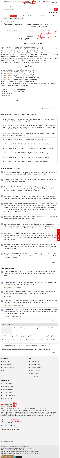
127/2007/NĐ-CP (18, 49)
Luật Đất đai (25, 453)
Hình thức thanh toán (8, 386)
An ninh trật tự (7, 278)
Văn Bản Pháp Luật (6, 453)
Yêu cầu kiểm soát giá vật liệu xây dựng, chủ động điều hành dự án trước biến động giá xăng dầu (28, 336)
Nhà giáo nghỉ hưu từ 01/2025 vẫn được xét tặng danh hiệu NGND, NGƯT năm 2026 (24, 345)
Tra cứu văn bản (35, 361)
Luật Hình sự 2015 (33, 453)
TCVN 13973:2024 (8, 77)
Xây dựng (18, 287)
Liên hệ (4, 370)
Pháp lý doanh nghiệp (36, 367)
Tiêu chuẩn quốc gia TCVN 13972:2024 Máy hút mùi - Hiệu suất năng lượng (26, 153)
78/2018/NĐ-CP (18, 53)
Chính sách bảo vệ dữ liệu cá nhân (11, 395)
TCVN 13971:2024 (8, 74)
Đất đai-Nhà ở (11, 287)
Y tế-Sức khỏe (7, 296)
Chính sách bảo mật (8, 392)
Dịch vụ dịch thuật (35, 370)
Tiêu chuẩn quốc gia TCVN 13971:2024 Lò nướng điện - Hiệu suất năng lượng (27, 157)
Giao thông (14, 278)
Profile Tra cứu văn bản (8, 367)
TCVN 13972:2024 (8, 76)
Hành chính (7, 316)
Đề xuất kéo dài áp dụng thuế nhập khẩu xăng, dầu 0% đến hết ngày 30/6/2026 (34, 328)
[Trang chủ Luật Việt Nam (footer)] (29, 404)
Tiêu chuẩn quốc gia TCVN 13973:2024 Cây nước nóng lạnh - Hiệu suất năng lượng (29, 148)
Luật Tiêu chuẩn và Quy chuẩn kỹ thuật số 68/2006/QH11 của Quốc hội (25, 139)
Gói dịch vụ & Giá (36, 1)
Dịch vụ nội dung (35, 373)
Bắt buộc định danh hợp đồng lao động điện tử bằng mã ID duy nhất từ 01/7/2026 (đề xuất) (26, 349)
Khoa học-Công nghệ (17, 305)
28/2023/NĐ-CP (18, 58)
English (46, 1)
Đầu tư (6, 287)
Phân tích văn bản (35, 364)
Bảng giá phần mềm (8, 383)
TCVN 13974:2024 (8, 79)
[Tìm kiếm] (56, 9)
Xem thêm (54, 262)
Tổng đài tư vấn (35, 376)
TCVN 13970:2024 (8, 72)
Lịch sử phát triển (7, 364)
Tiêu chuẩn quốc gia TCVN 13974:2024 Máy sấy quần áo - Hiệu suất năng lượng (28, 144)
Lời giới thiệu (6, 361)
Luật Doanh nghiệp (16, 453)
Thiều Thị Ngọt (45, 108)
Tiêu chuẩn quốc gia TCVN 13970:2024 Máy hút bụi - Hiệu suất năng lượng (26, 161)
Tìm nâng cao (53, 12)
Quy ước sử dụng (7, 389)
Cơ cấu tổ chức (8, 305)
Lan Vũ (55, 108)
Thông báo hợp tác (7, 398)
